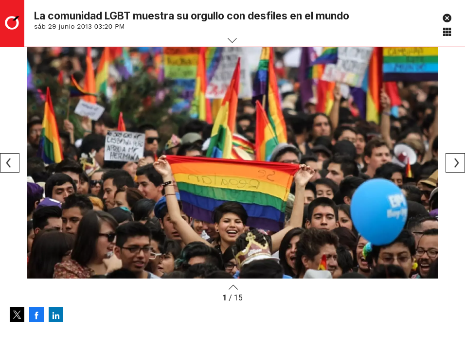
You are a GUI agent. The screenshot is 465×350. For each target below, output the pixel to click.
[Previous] (9, 163)
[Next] (455, 163)
